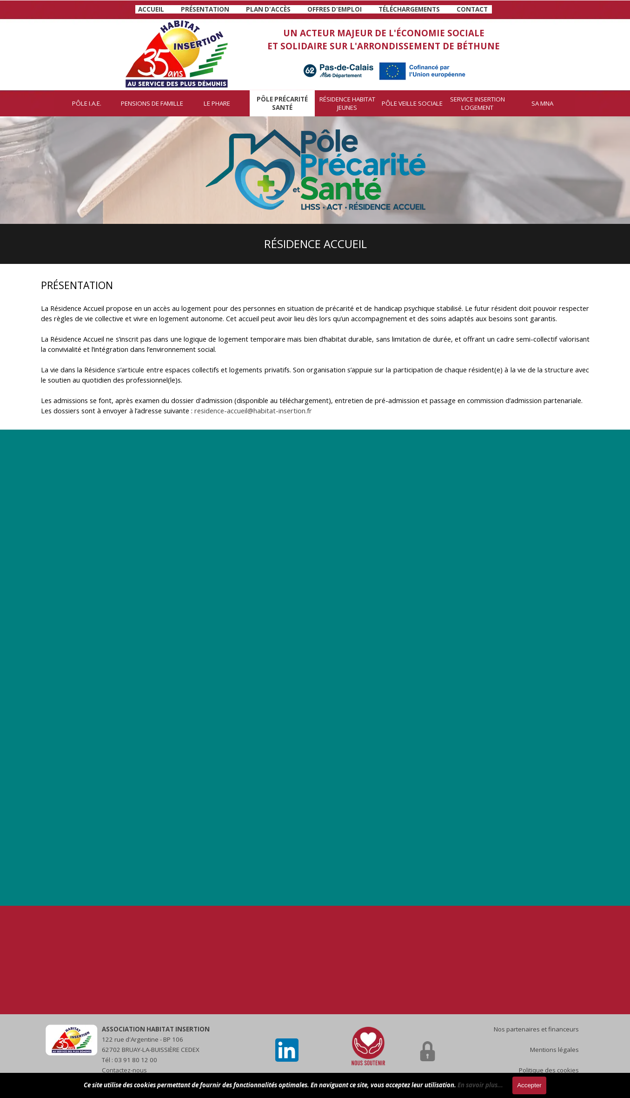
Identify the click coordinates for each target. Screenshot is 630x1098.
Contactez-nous (124, 1070)
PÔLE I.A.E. (86, 103)
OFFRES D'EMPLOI (334, 9)
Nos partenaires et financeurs (536, 1029)
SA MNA (542, 103)
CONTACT (472, 9)
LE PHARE (217, 103)
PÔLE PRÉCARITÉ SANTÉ (282, 103)
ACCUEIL (151, 9)
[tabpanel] (313, 9)
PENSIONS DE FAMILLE (152, 103)
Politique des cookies (549, 1070)
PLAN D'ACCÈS (268, 9)
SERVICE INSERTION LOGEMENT (477, 103)
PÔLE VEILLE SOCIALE (412, 103)
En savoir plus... (480, 1085)
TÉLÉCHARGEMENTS (409, 9)
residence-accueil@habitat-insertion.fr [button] (253, 410)
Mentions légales (554, 1049)
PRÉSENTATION (205, 9)
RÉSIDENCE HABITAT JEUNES (347, 103)
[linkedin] (286, 1050)
